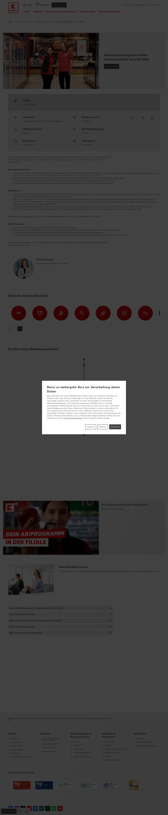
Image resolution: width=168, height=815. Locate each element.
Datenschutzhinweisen (73, 418)
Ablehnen (103, 427)
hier (107, 418)
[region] (84, 407)
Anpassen (91, 427)
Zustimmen (115, 427)
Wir (48, 396)
